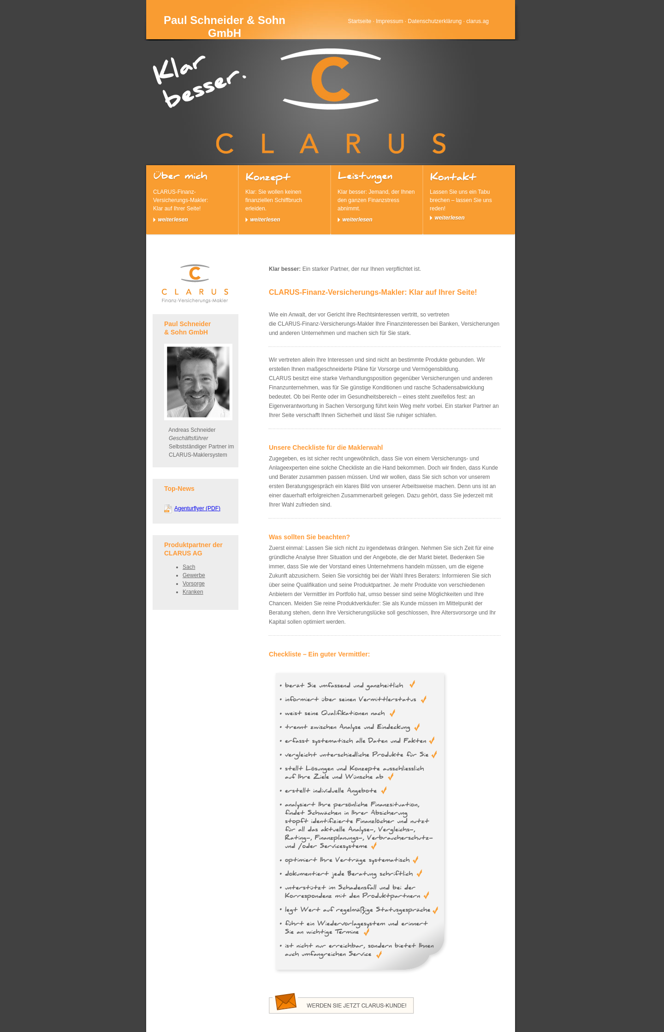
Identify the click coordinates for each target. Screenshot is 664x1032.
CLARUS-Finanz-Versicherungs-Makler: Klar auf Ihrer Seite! (192, 197)
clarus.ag (477, 21)
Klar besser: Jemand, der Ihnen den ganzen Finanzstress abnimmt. (377, 197)
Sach (189, 567)
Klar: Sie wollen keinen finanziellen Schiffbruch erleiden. (284, 197)
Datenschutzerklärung (435, 21)
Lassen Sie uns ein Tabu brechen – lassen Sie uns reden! (469, 196)
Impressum (389, 21)
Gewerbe (194, 575)
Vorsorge (194, 583)
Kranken (193, 592)
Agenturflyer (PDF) (197, 508)
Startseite (359, 21)
